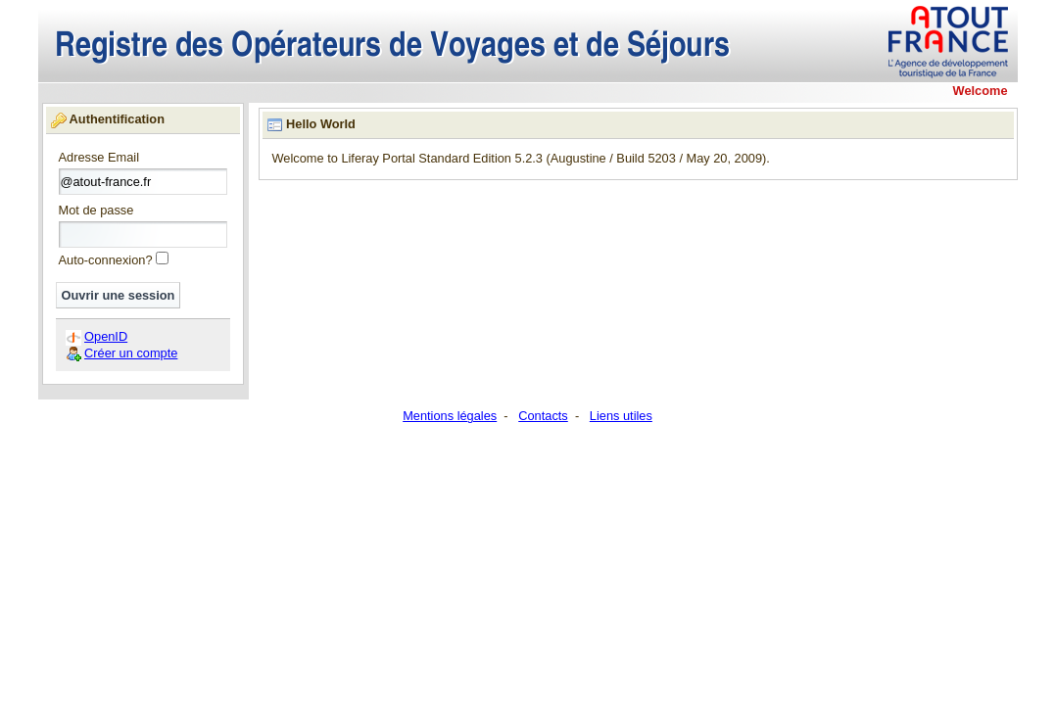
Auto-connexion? (106, 260)
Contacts (543, 415)
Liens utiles (621, 415)
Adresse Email (99, 158)
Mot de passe (96, 211)
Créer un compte (130, 353)
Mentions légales (450, 415)
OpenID (105, 336)
